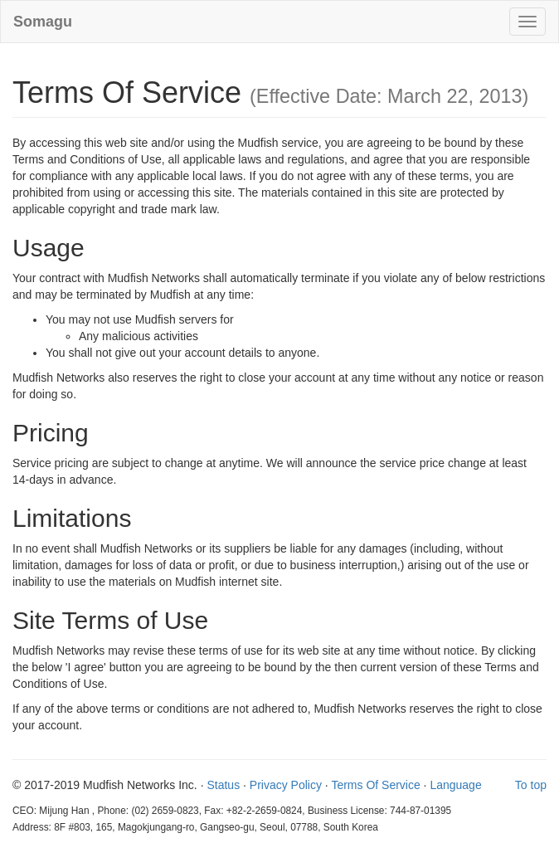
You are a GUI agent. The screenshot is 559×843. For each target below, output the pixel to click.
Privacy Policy (286, 785)
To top (531, 785)
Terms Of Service (375, 785)
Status (223, 785)
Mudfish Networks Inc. (142, 785)
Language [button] (455, 785)
